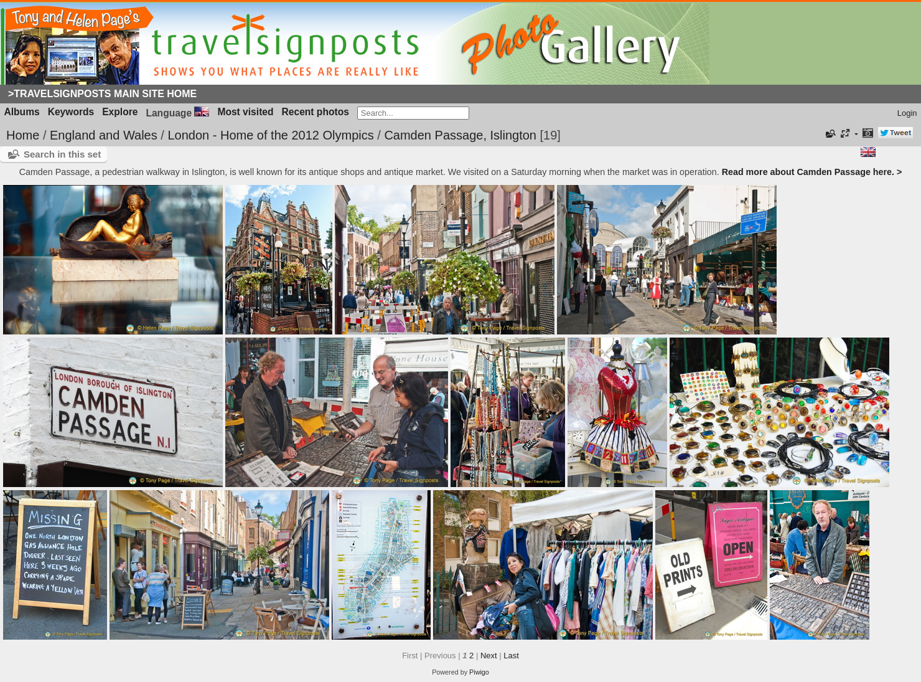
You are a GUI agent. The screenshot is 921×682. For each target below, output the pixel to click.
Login (907, 113)
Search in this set (62, 154)
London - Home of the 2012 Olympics (270, 135)
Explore (120, 112)
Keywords (71, 112)
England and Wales (103, 135)
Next (488, 655)
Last (511, 655)
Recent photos (315, 112)
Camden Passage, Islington (460, 135)
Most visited (245, 112)
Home (22, 135)
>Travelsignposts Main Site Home (102, 93)
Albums (22, 112)
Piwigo (479, 672)
